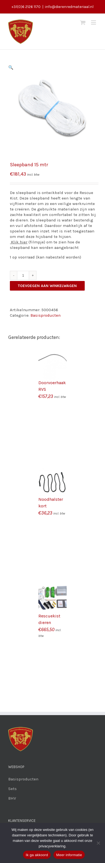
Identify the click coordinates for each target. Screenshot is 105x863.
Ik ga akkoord (37, 855)
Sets (12, 788)
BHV (12, 798)
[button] (10, 67)
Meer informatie (69, 855)
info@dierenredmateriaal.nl (69, 6)
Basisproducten (45, 315)
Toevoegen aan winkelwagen (47, 285)
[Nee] (98, 843)
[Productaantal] (23, 275)
